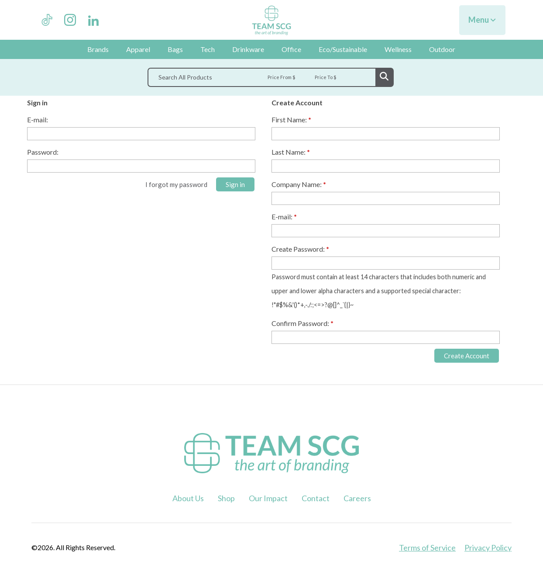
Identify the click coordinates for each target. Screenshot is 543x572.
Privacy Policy (488, 547)
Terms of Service (427, 547)
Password (42, 152)
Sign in (235, 184)
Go (384, 77)
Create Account (466, 356)
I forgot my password (176, 184)
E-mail (36, 119)
